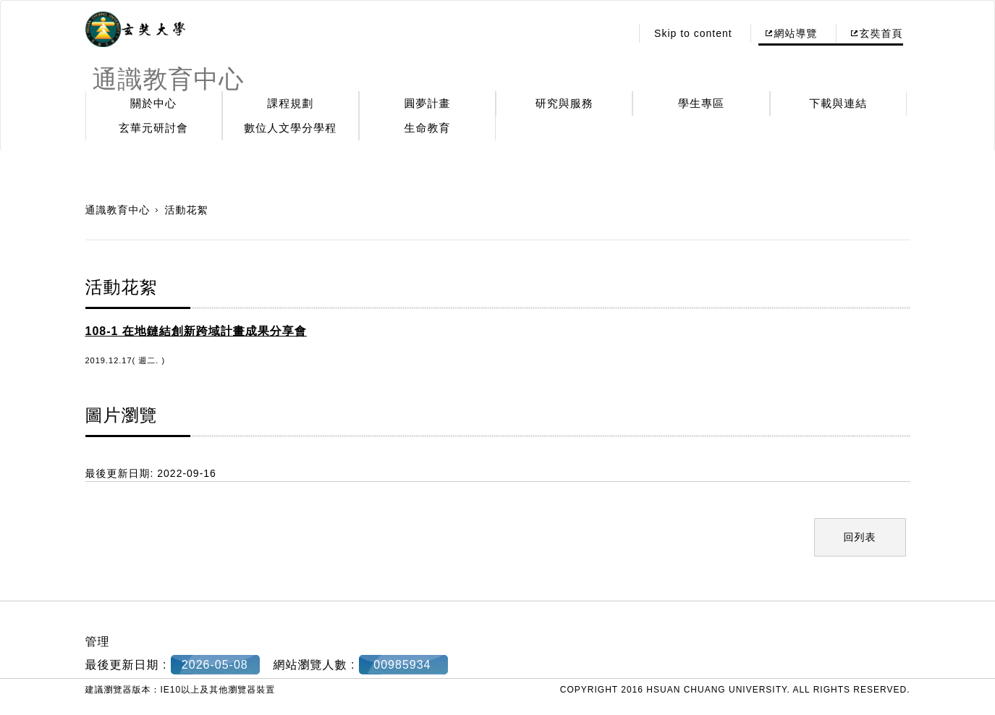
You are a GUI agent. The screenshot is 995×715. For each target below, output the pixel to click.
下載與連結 (838, 103)
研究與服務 (564, 103)
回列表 (860, 537)
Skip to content (693, 33)
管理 (97, 641)
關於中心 (153, 103)
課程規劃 (290, 103)
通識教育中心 (118, 210)
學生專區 (701, 103)
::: (616, 33)
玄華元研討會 (153, 128)
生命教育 (428, 128)
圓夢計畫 (428, 103)
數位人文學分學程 (290, 128)
